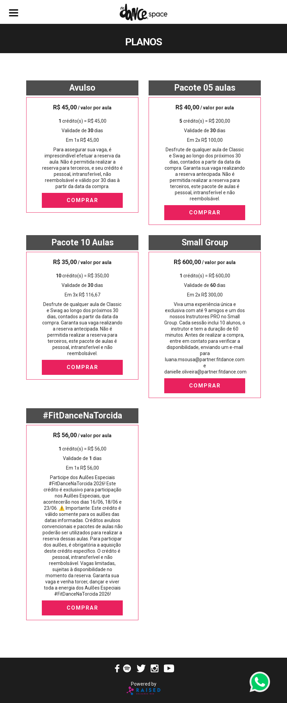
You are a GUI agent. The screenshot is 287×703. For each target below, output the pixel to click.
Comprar (82, 200)
